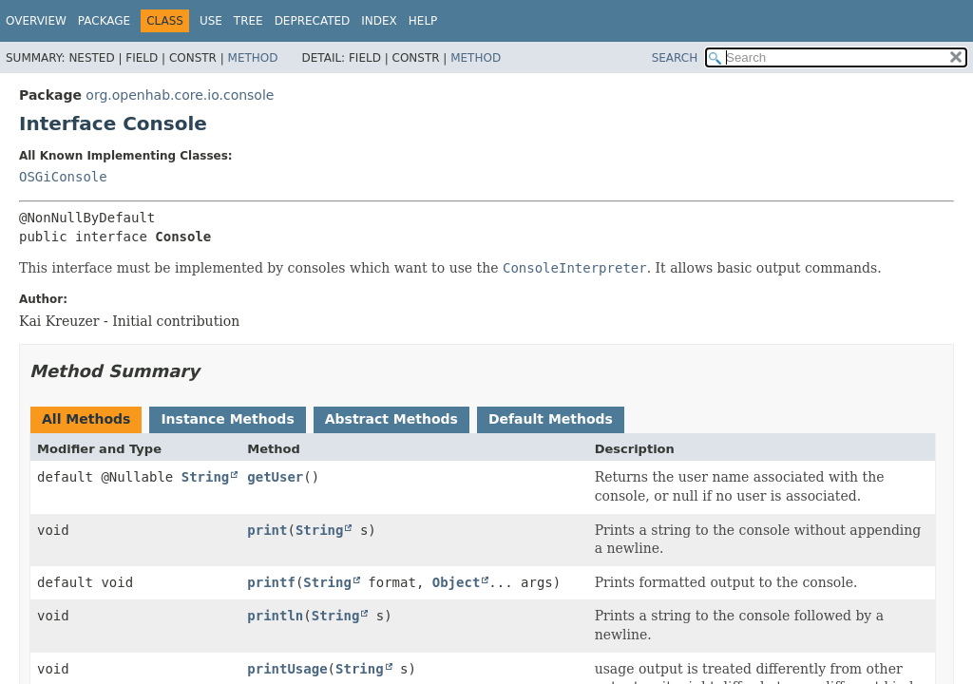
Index (379, 21)
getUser (275, 476)
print (267, 530)
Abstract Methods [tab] (391, 419)
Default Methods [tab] (550, 419)
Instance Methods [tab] (227, 419)
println (275, 615)
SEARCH (675, 58)
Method (253, 58)
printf (271, 582)
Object (456, 582)
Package (104, 21)
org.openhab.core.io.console (180, 95)
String (205, 476)
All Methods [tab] (86, 419)
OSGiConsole (63, 176)
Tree (248, 21)
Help (423, 21)
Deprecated (313, 21)
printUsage (287, 668)
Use (211, 21)
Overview (36, 21)
